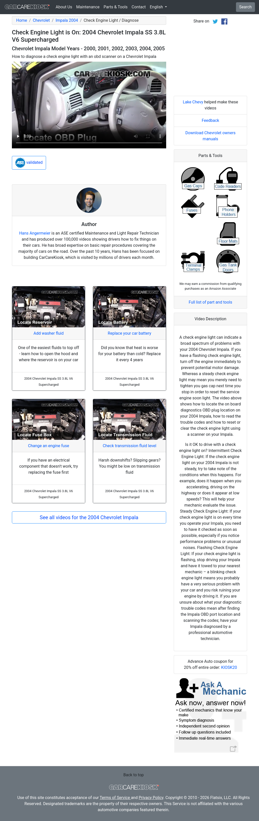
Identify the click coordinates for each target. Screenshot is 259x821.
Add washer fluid (49, 333)
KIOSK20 (229, 667)
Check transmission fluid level (129, 445)
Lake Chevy (193, 102)
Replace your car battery (129, 333)
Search (245, 7)
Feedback (210, 120)
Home (21, 20)
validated (29, 163)
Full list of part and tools (210, 302)
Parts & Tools (116, 7)
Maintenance (87, 7)
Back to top (133, 774)
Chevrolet (41, 20)
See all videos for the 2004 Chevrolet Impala (89, 517)
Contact (139, 7)
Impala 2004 (67, 20)
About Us (64, 7)
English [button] (157, 7)
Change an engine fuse (48, 445)
